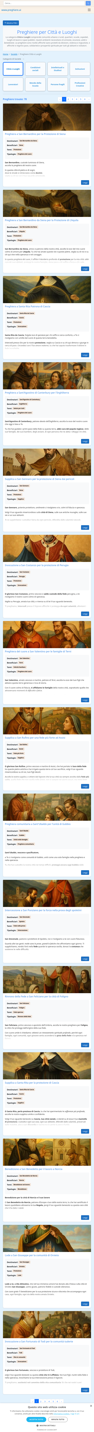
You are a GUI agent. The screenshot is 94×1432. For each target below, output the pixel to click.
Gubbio (21, 835)
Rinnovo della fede (24, 1016)
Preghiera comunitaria (26, 844)
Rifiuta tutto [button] (57, 1419)
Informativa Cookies (61, 1414)
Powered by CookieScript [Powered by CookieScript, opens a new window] (47, 1430)
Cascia (21, 318)
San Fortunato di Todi (27, 1348)
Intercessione (22, 930)
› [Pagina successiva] (61, 1401)
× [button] (91, 1406)
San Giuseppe (24, 1262)
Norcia (21, 1180)
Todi (20, 1353)
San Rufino (23, 744)
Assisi (21, 749)
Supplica (21, 499)
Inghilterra (23, 404)
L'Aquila (22, 231)
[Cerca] (44, 3)
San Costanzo (24, 572)
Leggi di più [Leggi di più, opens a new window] (74, 1414)
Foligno (21, 1008)
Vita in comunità (19, 1357)
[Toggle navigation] (89, 10)
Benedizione (22, 1189)
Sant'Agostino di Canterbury (30, 399)
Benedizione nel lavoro (22, 1185)
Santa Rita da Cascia (27, 313)
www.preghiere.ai (11, 10)
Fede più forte (19, 753)
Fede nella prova (19, 926)
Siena (21, 145)
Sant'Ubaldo (24, 831)
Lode (19, 1275)
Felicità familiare (19, 667)
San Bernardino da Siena (28, 141)
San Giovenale (25, 917)
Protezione (17, 149)
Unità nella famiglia (21, 840)
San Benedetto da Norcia (28, 1176)
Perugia (22, 576)
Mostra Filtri (10, 23)
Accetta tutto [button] (36, 1419)
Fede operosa (18, 1012)
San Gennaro (24, 486)
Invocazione (22, 326)
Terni (21, 663)
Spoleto (22, 921)
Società (14, 54)
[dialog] (47, 1417)
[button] (47, 1425)
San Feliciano (24, 1003)
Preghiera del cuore (25, 154)
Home (5, 54)
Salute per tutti (19, 408)
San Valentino (25, 658)
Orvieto (22, 1266)
